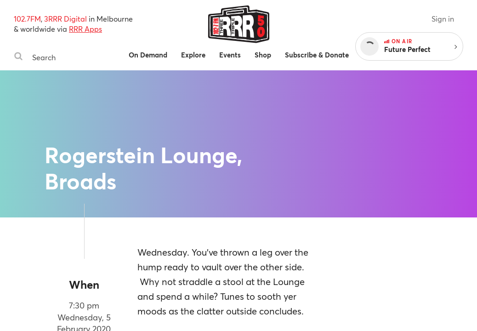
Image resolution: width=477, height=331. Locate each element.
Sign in (443, 18)
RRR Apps (85, 29)
